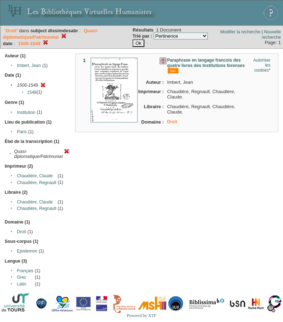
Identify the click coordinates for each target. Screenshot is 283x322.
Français (25, 270)
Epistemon (27, 251)
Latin (21, 284)
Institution (26, 112)
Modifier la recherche (240, 31)
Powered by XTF (142, 315)
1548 (32, 92)
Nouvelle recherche (271, 34)
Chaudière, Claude (35, 175)
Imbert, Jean (29, 65)
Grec (21, 277)
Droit (21, 231)
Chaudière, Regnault (36, 182)
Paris (22, 131)
